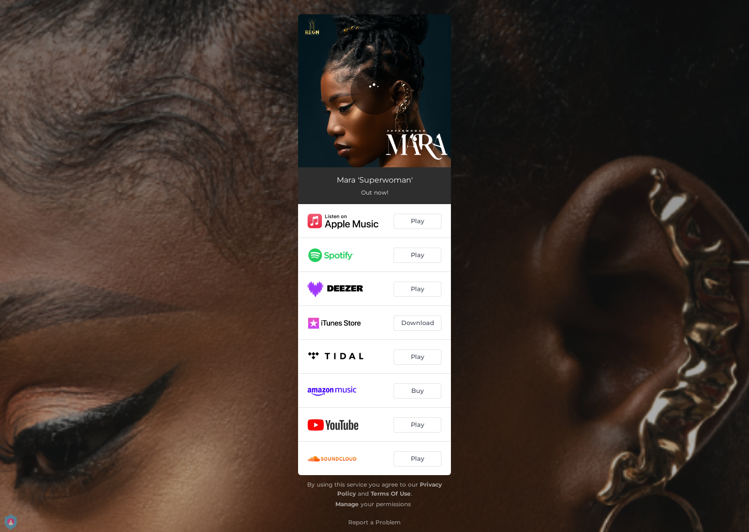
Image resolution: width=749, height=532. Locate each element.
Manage (347, 504)
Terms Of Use (391, 493)
